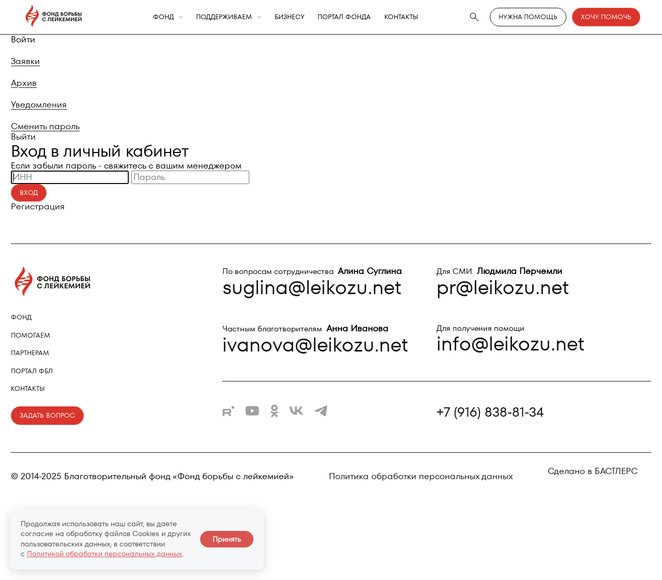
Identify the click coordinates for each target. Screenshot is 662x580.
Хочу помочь (606, 16)
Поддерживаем (224, 17)
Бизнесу (290, 17)
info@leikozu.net (510, 343)
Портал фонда (344, 17)
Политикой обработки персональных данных (104, 553)
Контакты (401, 17)
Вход (29, 192)
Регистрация (38, 206)
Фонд (163, 17)
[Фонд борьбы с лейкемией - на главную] (53, 17)
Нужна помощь (528, 16)
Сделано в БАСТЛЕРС (593, 471)
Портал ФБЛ (32, 371)
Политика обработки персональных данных (421, 476)
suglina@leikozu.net (311, 287)
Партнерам (30, 352)
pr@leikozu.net (503, 287)
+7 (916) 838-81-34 (490, 413)
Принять (227, 539)
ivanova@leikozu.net (315, 344)
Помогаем (30, 335)
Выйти (23, 136)
